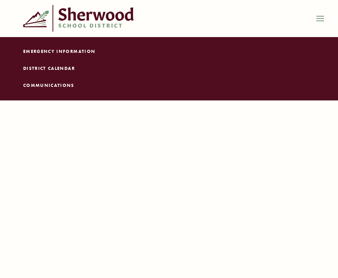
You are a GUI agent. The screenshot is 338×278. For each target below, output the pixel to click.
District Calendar (49, 68)
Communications (48, 85)
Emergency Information (59, 51)
